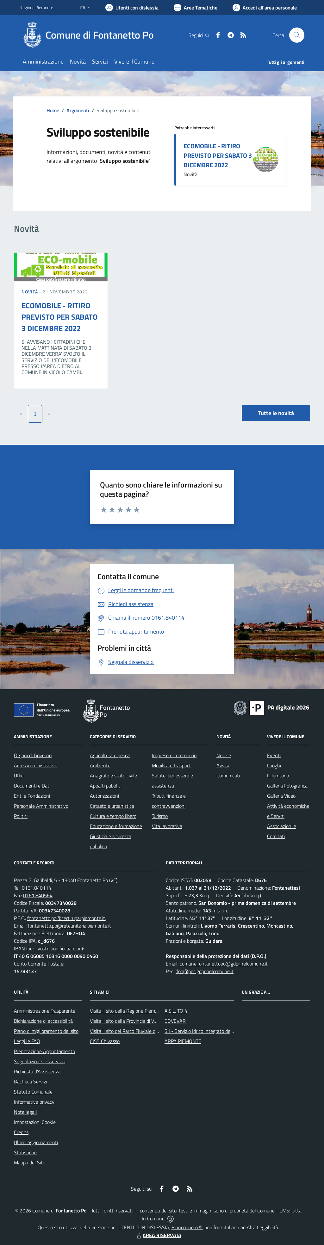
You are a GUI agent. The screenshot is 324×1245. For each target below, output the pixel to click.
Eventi (274, 755)
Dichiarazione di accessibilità (43, 1021)
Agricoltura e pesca (110, 755)
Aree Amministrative (35, 765)
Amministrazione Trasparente (44, 1011)
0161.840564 (38, 895)
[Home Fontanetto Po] (90, 35)
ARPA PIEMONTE (183, 1041)
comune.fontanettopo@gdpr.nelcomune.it (224, 963)
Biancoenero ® (186, 1227)
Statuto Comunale (33, 1091)
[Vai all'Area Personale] (264, 7)
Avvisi (222, 765)
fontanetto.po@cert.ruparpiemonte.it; (66, 918)
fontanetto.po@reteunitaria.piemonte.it (69, 925)
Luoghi (274, 765)
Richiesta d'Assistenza (37, 1071)
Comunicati (228, 775)
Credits (21, 1132)
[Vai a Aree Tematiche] (195, 7)
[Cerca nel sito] (296, 35)
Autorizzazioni (104, 796)
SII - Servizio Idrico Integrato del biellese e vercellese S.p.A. (226, 1031)
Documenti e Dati (32, 785)
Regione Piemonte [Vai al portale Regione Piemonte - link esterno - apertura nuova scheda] (36, 7)
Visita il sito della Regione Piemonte (127, 1011)
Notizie (223, 755)
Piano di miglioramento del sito (46, 1031)
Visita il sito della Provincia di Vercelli (128, 1021)
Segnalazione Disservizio (39, 1061)
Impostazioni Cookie (35, 1122)
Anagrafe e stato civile (113, 775)
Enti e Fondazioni (32, 796)
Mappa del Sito (29, 1162)
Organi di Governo (33, 755)
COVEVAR (175, 1021)
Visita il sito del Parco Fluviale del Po (128, 1031)
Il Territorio (278, 775)
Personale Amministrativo (41, 806)
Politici (21, 816)
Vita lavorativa (167, 826)
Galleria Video (281, 796)
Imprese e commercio (174, 755)
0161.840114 (36, 888)
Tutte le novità (276, 413)
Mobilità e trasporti (171, 765)
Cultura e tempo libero (113, 816)
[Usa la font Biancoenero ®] (132, 7)
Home (53, 110)
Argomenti (77, 110)
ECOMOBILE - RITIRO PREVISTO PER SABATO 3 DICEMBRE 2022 (218, 155)
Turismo (160, 816)
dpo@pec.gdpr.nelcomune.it (205, 971)
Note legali (25, 1112)
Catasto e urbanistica (112, 806)
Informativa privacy (34, 1102)
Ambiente (100, 765)
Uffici (19, 775)
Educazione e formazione (116, 826)
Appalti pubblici (106, 785)
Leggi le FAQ (27, 1041)
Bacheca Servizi (30, 1081)
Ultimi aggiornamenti (36, 1142)
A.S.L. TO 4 (176, 1011)
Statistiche (25, 1152)
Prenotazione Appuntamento (44, 1051)
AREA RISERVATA (158, 1235)
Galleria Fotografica (287, 785)
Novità (30, 291)
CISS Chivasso (105, 1041)
